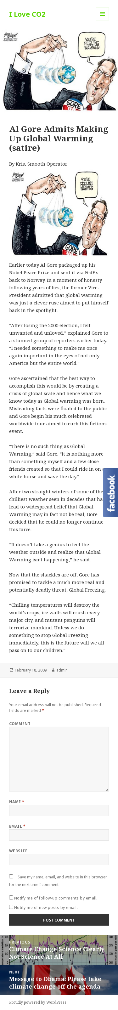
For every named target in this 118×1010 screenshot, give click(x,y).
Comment (20, 723)
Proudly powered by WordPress (37, 1002)
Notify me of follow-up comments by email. (56, 898)
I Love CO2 (27, 14)
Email (17, 826)
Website (18, 851)
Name (17, 801)
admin (62, 670)
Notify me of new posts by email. (46, 907)
